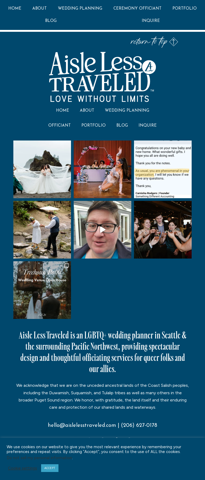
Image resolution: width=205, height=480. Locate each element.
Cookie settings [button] (22, 468)
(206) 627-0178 (139, 425)
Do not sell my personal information (39, 457)
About (39, 9)
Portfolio (184, 9)
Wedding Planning (80, 9)
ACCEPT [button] (49, 468)
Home (14, 9)
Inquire (151, 21)
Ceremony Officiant (137, 9)
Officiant (59, 126)
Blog (51, 21)
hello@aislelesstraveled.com (82, 425)
